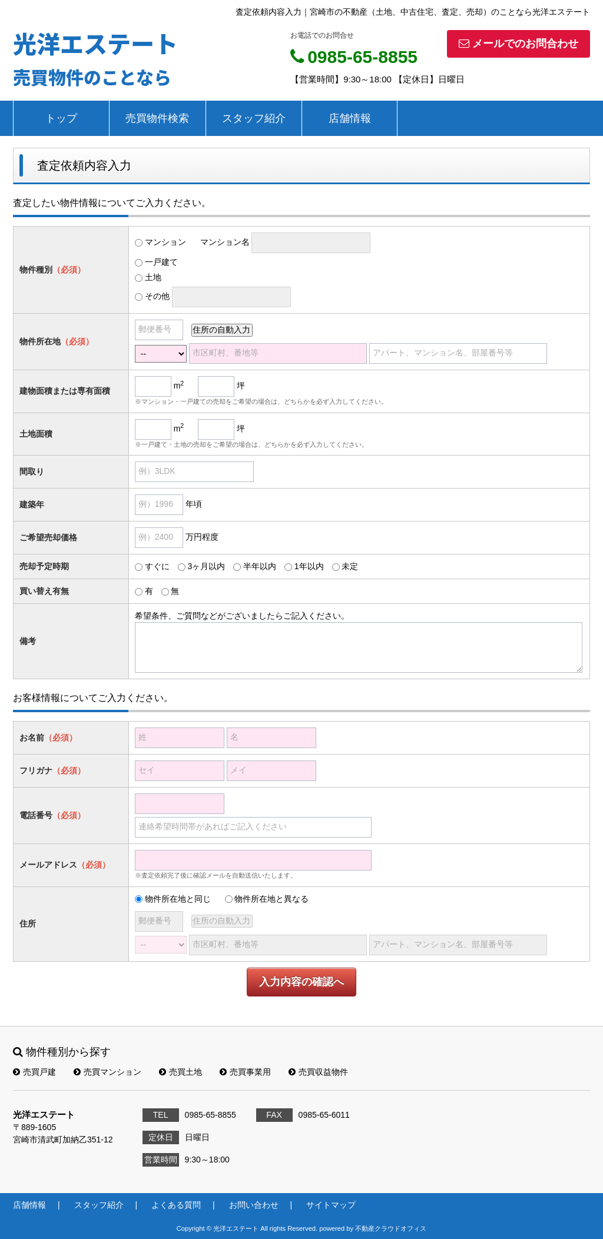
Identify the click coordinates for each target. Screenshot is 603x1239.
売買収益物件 (318, 1072)
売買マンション (107, 1072)
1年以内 (309, 566)
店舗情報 (350, 118)
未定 (350, 566)
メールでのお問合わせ (518, 43)
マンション (165, 242)
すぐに (157, 566)
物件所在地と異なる (271, 898)
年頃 (193, 504)
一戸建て (161, 262)
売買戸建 (34, 1072)
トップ (61, 118)
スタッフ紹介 (254, 118)
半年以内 (259, 566)
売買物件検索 (157, 118)
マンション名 (225, 242)
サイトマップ (331, 1205)
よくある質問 (176, 1205)
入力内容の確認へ (301, 982)
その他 (157, 296)
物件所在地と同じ (178, 898)
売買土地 (180, 1072)
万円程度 (201, 537)
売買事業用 (245, 1072)
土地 (153, 277)
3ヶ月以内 (206, 566)
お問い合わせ (254, 1205)
